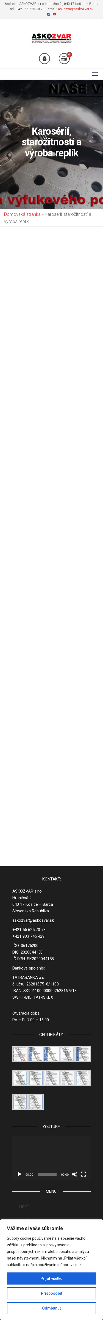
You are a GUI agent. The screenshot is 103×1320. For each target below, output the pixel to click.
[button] (95, 74)
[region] (51, 1269)
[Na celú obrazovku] (83, 1174)
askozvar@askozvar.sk (75, 9)
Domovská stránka (22, 214)
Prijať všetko (51, 1278)
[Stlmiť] (74, 1174)
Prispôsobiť (51, 1293)
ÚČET (24, 1207)
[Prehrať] (19, 1174)
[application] (51, 1158)
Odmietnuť (51, 1308)
